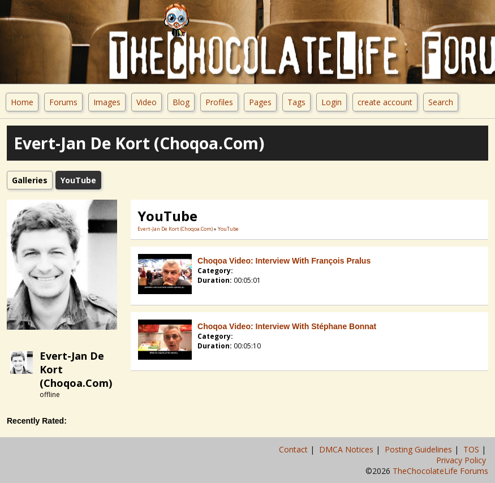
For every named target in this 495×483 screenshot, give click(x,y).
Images (106, 102)
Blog (181, 102)
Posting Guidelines (419, 449)
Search (440, 102)
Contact (294, 449)
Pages (260, 102)
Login (331, 102)
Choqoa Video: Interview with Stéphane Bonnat (286, 326)
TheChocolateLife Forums (440, 470)
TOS (472, 449)
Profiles (219, 102)
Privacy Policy (462, 460)
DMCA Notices (347, 449)
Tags (296, 102)
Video (146, 102)
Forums (63, 102)
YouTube (228, 228)
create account (385, 102)
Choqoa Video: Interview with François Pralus (284, 260)
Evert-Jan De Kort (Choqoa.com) (175, 228)
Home (22, 102)
